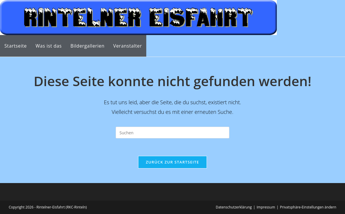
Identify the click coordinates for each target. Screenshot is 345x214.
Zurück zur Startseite (172, 162)
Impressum (266, 207)
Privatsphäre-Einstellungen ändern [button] (308, 207)
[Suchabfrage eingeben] (172, 132)
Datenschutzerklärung (234, 207)
